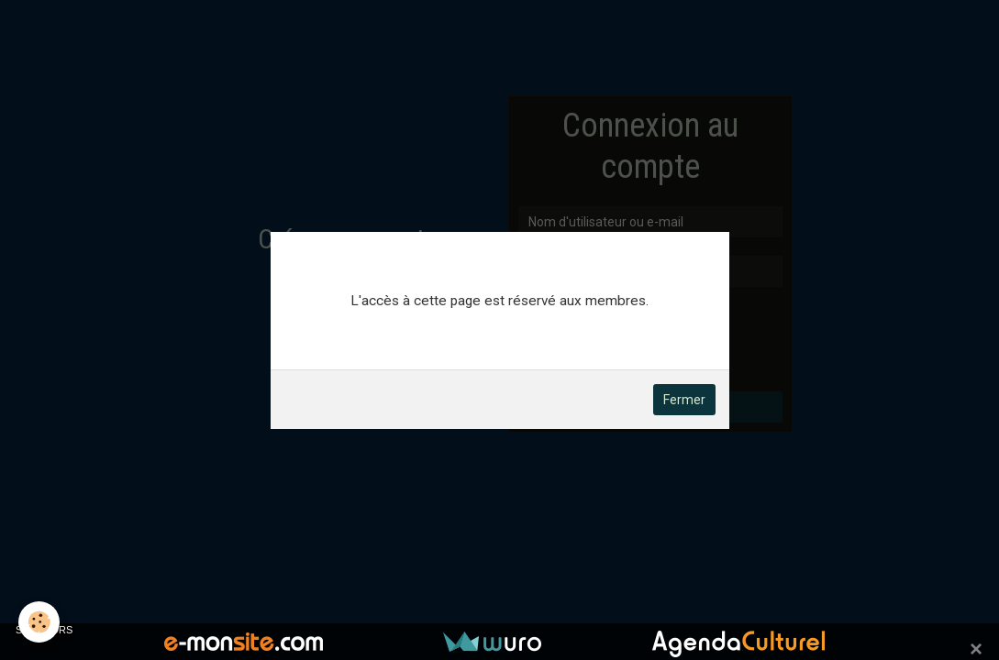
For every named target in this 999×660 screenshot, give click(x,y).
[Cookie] (39, 622)
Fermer (684, 399)
